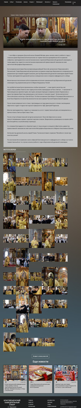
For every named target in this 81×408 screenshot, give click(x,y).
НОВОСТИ (30, 402)
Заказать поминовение (56, 3)
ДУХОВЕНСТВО (51, 400)
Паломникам (68, 2)
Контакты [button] (48, 2)
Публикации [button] (39, 2)
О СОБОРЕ (30, 404)
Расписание (19, 2)
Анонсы (26, 2)
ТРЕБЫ (49, 404)
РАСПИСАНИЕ (31, 406)
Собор (17, 15)
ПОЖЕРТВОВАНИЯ (51, 406)
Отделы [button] (31, 2)
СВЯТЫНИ (49, 402)
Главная (6, 2)
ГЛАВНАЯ (30, 400)
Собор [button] (12, 2)
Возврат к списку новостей (40, 356)
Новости (22, 15)
